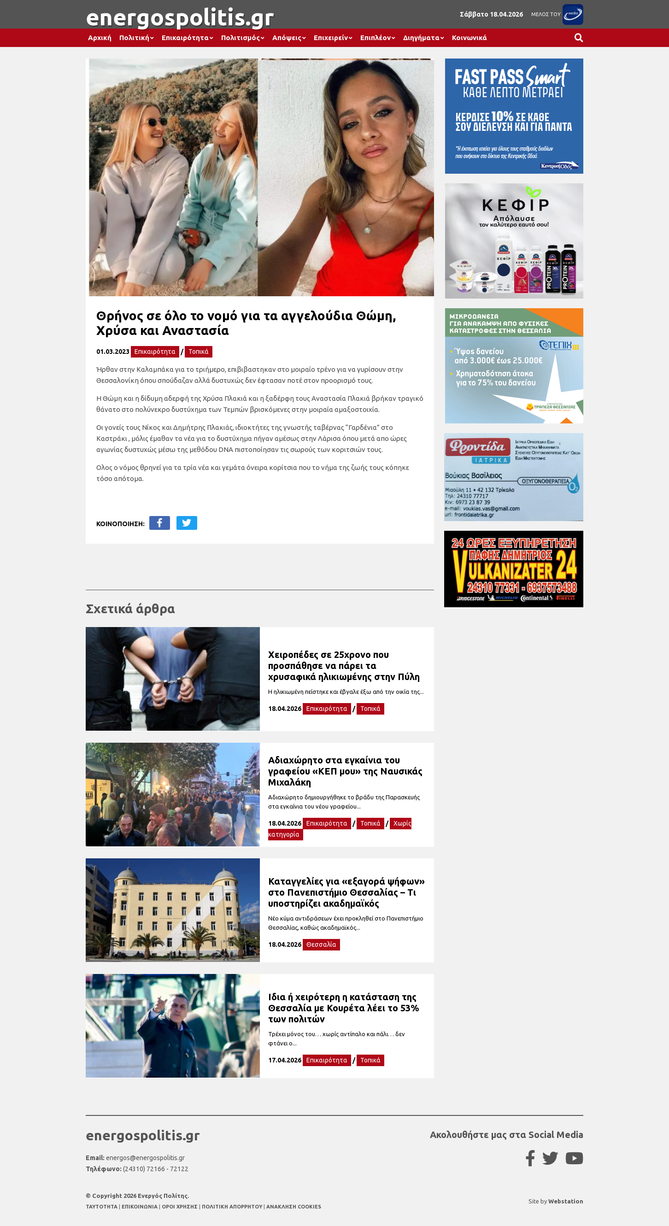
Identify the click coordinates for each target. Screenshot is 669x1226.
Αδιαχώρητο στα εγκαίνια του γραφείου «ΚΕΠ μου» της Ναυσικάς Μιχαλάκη (345, 771)
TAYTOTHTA (102, 1206)
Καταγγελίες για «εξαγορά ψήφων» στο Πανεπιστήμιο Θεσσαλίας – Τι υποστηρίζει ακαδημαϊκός (346, 892)
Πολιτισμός (240, 37)
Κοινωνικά (469, 37)
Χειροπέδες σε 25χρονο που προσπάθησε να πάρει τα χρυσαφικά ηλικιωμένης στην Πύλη (344, 665)
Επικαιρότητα (185, 37)
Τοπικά (198, 351)
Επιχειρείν (331, 37)
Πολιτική (134, 37)
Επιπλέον (375, 37)
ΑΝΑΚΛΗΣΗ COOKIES (293, 1206)
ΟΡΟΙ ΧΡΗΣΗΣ (180, 1206)
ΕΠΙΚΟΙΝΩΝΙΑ (140, 1206)
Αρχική (100, 37)
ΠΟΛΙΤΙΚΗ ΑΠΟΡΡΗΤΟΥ (232, 1206)
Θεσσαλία (321, 944)
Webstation (565, 1201)
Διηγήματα (421, 37)
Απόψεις (286, 37)
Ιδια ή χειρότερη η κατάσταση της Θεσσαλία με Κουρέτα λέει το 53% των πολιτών (343, 1007)
